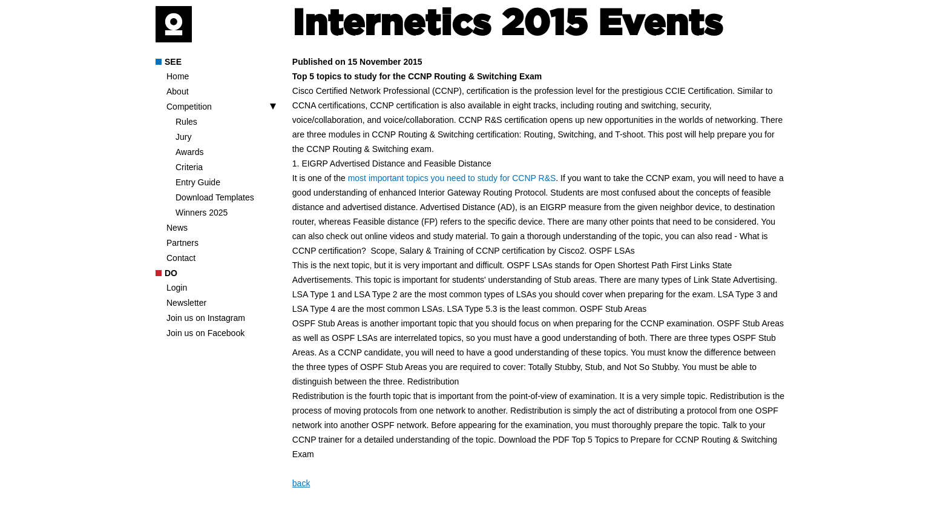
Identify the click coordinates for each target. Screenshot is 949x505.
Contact (180, 258)
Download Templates (215, 197)
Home (177, 76)
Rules (186, 122)
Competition (189, 106)
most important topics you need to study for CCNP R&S (452, 178)
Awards (189, 152)
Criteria (189, 167)
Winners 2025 (202, 212)
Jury (183, 137)
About (177, 91)
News (177, 228)
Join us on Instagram (205, 318)
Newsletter (186, 303)
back (301, 483)
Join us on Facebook (205, 333)
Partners (182, 243)
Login (176, 287)
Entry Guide (198, 182)
